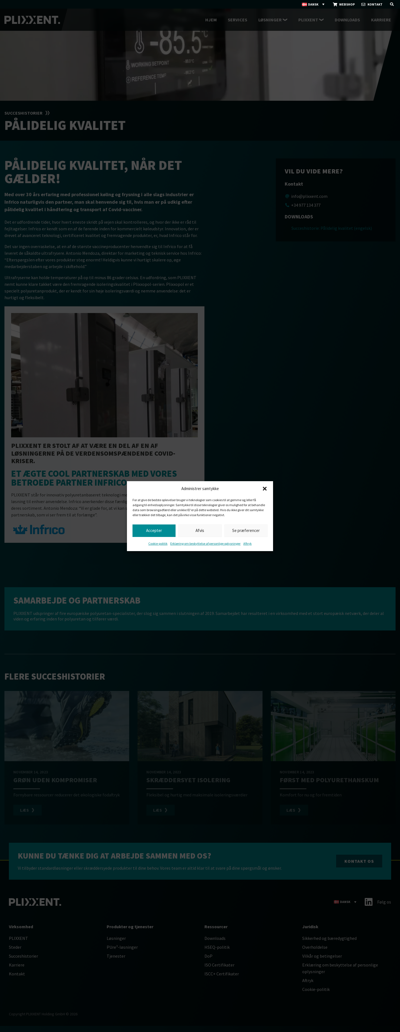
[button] (265, 488)
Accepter (154, 530)
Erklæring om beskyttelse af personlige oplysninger (205, 543)
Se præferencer (246, 530)
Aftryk (247, 543)
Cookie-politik (158, 543)
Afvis (200, 530)
